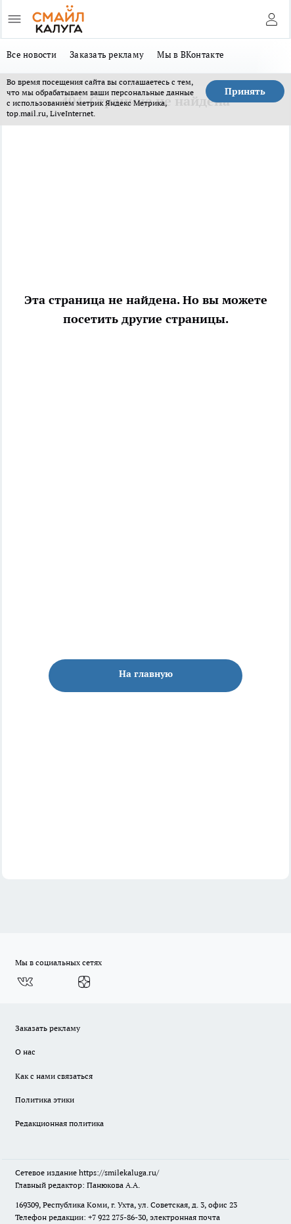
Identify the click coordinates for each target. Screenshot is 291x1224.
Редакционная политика (59, 1123)
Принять (245, 91)
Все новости (31, 54)
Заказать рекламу (107, 54)
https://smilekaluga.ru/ (119, 1172)
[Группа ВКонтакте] (25, 982)
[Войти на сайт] (271, 19)
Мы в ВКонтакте (190, 54)
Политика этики (44, 1099)
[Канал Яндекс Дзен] (84, 982)
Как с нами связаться (54, 1076)
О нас (25, 1052)
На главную (146, 674)
